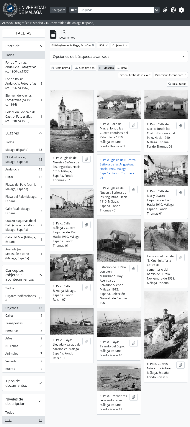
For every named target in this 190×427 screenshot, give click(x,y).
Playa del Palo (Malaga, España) (23, 199)
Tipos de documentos (16, 383)
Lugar (23, 178)
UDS (23, 421)
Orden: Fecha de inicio (134, 75)
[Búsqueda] (116, 10)
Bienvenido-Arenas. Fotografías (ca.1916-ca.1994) (23, 99)
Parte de (12, 45)
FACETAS (23, 33)
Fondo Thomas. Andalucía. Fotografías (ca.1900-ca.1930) (23, 66)
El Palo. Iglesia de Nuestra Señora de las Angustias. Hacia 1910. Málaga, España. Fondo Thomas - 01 (118, 169)
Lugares (12, 133)
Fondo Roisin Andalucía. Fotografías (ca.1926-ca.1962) (23, 83)
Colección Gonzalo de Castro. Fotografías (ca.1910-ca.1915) (23, 116)
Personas (23, 332)
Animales (23, 354)
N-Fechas (23, 347)
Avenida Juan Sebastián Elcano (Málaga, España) (23, 253)
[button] (165, 10)
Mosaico (106, 68)
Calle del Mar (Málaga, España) (23, 239)
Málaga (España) (23, 150)
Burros (23, 369)
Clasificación (85, 68)
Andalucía (23, 170)
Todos (9, 55)
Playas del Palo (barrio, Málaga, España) (23, 187)
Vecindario (23, 362)
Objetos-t (23, 309)
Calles (23, 316)
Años (23, 339)
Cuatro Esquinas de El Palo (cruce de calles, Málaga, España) (23, 225)
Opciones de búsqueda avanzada (81, 56)
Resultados (177, 84)
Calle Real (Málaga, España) (23, 211)
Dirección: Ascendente (169, 75)
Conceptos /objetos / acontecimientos (19, 275)
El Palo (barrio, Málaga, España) (23, 159)
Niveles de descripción (15, 401)
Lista (122, 68)
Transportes (23, 324)
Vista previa (60, 68)
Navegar (57, 10)
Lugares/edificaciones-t (23, 298)
